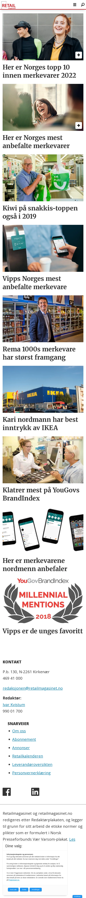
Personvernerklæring (31, 772)
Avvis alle (13, 889)
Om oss (19, 730)
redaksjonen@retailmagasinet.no (33, 688)
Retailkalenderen (27, 756)
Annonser (21, 747)
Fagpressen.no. (14, 880)
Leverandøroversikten (32, 764)
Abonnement (24, 739)
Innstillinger (77, 896)
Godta (24, 889)
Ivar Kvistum (14, 704)
